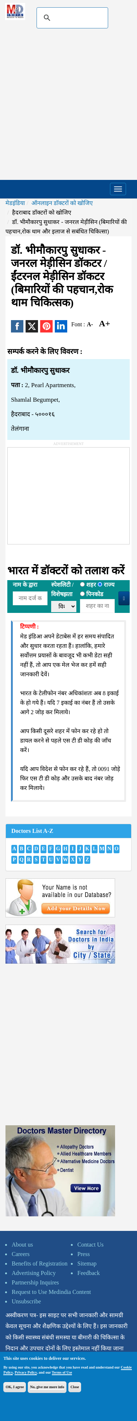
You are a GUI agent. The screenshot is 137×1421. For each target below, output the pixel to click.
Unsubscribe (26, 1301)
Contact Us (90, 1244)
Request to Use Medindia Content (51, 1292)
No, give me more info (47, 1387)
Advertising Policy (34, 1273)
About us (22, 1244)
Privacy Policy (26, 1372)
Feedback (88, 1273)
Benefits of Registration (40, 1263)
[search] (71, 17)
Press (83, 1254)
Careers (21, 1254)
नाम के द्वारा (25, 585)
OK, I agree (14, 1387)
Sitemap (86, 1263)
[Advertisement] (68, 108)
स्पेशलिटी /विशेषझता (62, 589)
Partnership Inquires (35, 1282)
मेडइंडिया (15, 203)
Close (75, 1387)
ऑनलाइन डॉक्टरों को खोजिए (62, 203)
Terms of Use (62, 1372)
